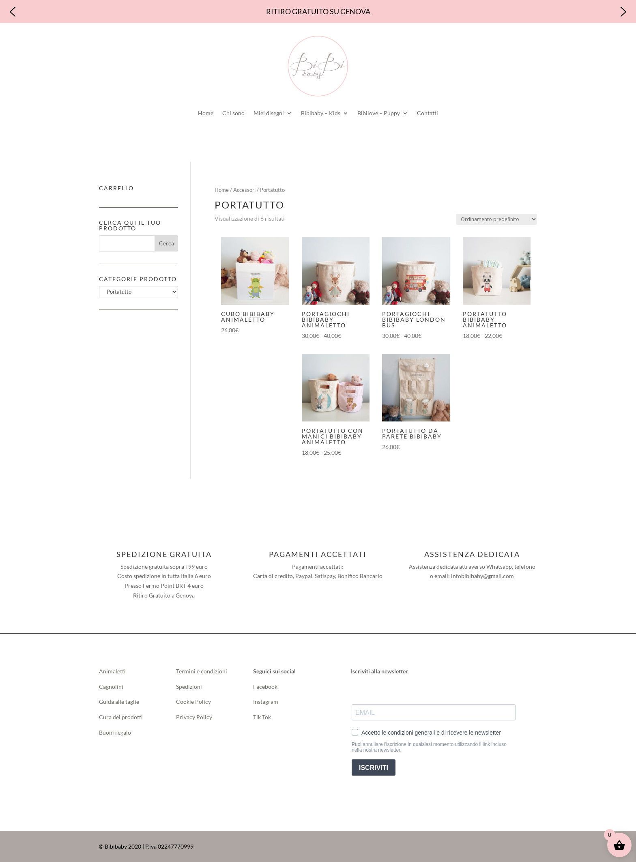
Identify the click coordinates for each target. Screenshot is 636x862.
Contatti (427, 113)
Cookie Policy (193, 701)
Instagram (265, 701)
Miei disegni (269, 113)
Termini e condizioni (201, 671)
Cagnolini (111, 686)
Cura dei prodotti (121, 717)
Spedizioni (189, 686)
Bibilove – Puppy (378, 113)
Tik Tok (262, 717)
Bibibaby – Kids (320, 113)
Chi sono (233, 113)
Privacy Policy (194, 717)
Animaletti (112, 671)
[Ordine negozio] (496, 219)
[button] (12, 11)
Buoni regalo (115, 732)
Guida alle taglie (119, 701)
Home (205, 113)
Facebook (266, 686)
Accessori (244, 190)
